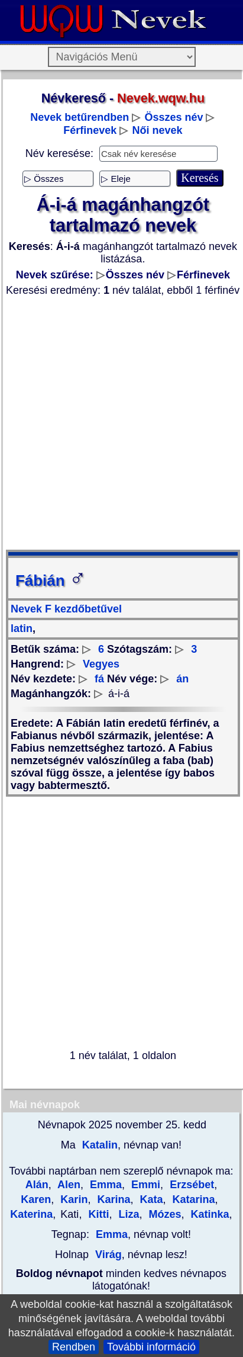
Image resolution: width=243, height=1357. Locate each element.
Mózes (163, 1214)
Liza (127, 1214)
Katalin (98, 1145)
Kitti (97, 1214)
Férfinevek (89, 130)
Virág (108, 1254)
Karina (112, 1199)
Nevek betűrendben (79, 117)
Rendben (73, 1347)
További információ (151, 1347)
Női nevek (157, 130)
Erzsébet (190, 1185)
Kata (150, 1199)
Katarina (192, 1199)
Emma (104, 1185)
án (182, 679)
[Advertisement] (119, 423)
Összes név (173, 117)
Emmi (144, 1185)
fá (99, 679)
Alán (36, 1185)
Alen (67, 1185)
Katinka (208, 1214)
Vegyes (101, 664)
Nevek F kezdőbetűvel (66, 609)
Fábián (50, 580)
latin (22, 628)
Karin (72, 1199)
